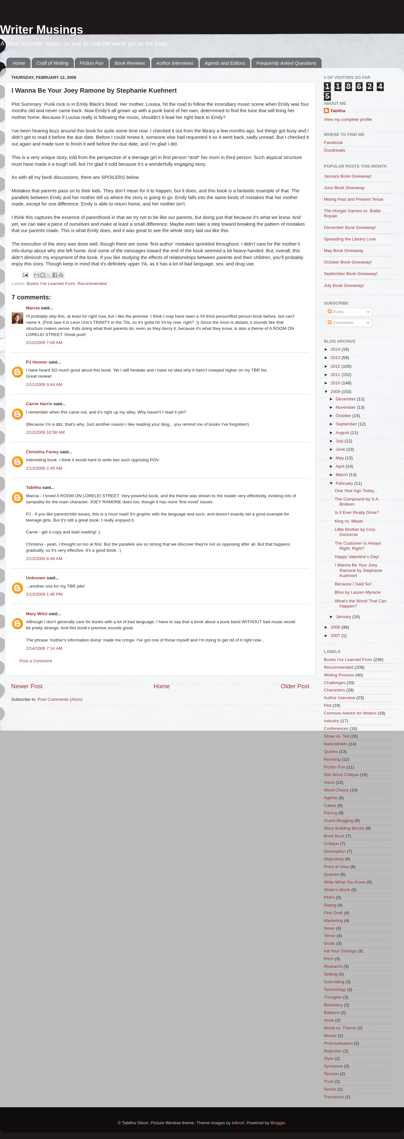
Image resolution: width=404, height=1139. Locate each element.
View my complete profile (348, 119)
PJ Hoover (36, 362)
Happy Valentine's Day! (357, 556)
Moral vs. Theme (340, 1028)
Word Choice (336, 790)
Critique (331, 843)
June (341, 449)
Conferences (336, 728)
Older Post (295, 686)
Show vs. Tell (336, 736)
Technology (335, 989)
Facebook (333, 142)
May (340, 458)
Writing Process (339, 675)
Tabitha (33, 487)
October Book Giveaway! (348, 262)
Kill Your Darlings (340, 951)
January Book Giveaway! (348, 176)
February (345, 483)
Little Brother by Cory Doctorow (355, 532)
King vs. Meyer (349, 521)
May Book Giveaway (343, 250)
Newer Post (27, 686)
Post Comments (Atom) (60, 699)
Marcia (33, 308)
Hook (329, 1020)
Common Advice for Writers (350, 713)
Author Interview (339, 697)
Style (328, 1058)
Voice (329, 782)
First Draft (333, 912)
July (340, 441)
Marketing (333, 920)
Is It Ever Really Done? (357, 512)
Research (333, 966)
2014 (336, 349)
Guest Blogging (338, 820)
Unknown (36, 577)
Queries (331, 874)
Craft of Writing (53, 63)
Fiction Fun (91, 63)
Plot (327, 705)
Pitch (328, 958)
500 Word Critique (341, 774)
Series (330, 1089)
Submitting (334, 981)
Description (335, 851)
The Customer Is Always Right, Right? (358, 546)
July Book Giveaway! (344, 285)
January (344, 616)
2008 (336, 627)
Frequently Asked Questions (286, 63)
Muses (330, 1035)
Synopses (333, 1066)
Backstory (333, 1004)
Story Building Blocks (344, 828)
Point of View (336, 866)
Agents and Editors (225, 63)
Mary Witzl (36, 613)
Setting (330, 974)
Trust (328, 1081)
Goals (329, 943)
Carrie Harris (39, 403)
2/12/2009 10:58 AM (45, 432)
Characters (334, 690)
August (343, 432)
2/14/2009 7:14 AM (44, 648)
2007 (336, 635)
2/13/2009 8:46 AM (44, 558)
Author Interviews (174, 63)
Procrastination (338, 1043)
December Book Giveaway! (350, 227)
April (341, 466)
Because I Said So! (353, 584)
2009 (336, 391)
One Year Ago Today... (356, 490)
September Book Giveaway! (350, 273)
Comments (341, 322)
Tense (329, 935)
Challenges (335, 682)
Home (19, 63)
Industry (331, 720)
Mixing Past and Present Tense (353, 199)
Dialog (330, 905)
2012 (336, 366)
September (347, 424)
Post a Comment (36, 660)
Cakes (330, 805)
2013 (336, 357)
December (346, 399)
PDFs (329, 897)
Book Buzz (334, 835)
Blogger (278, 1122)
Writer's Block (337, 889)
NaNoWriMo (335, 743)
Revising (332, 759)
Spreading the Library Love (350, 239)
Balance (332, 1012)
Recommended (92, 283)
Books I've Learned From (51, 283)
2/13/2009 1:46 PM (44, 594)
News (329, 928)
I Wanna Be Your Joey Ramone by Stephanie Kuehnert (359, 570)
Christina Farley (42, 451)
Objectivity (334, 859)
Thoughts (333, 997)
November (346, 407)
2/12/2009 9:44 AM (44, 384)
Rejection (333, 1051)
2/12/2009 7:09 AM (44, 342)
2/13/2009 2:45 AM (44, 468)
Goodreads (334, 150)
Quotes (331, 751)
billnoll (238, 1122)
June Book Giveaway (344, 187)
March (342, 474)
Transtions (334, 1096)
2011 (336, 374)
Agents (330, 797)
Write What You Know (345, 882)
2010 (336, 383)
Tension (331, 1073)
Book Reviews (129, 63)
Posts (336, 311)
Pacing (330, 812)
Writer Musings (41, 29)
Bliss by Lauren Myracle (358, 592)
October (344, 415)
